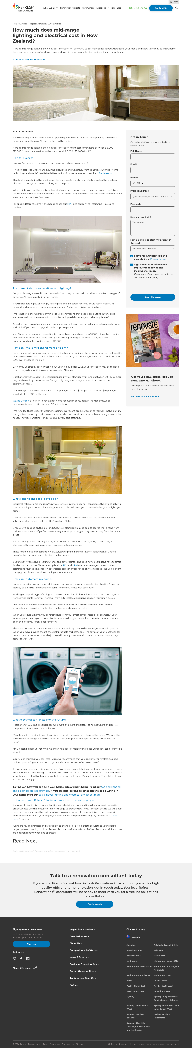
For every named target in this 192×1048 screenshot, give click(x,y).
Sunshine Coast (162, 991)
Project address (139, 191)
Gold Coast (159, 956)
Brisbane (158, 950)
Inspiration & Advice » (82, 929)
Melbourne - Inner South (139, 966)
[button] (50, 8)
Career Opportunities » (83, 971)
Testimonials (88, 8)
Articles (23, 24)
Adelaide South (134, 950)
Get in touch (95, 904)
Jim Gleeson (105, 173)
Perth (129, 980)
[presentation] (150, 286)
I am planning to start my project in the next (150, 241)
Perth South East (135, 991)
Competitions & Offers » (83, 950)
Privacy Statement (51, 1044)
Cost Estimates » (79, 936)
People (111, 8)
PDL (65, 565)
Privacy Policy (157, 259)
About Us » (76, 943)
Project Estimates (37, 24)
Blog (119, 8)
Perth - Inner (160, 980)
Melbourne (132, 961)
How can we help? (140, 217)
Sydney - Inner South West (137, 1007)
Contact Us (161, 8)
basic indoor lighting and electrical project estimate (70, 794)
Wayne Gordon (21, 401)
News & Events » (79, 957)
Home (16, 24)
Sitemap (80, 1044)
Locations (101, 8)
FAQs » (74, 985)
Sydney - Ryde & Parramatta (162, 1016)
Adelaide (131, 945)
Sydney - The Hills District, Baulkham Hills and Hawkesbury (138, 1026)
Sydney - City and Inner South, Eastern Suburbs (166, 998)
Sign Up (31, 944)
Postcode (135, 204)
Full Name (136, 151)
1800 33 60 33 (138, 7)
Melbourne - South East (139, 975)
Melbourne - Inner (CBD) (166, 961)
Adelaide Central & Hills (166, 945)
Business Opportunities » (84, 964)
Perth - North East (136, 986)
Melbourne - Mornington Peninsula (166, 968)
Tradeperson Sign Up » (83, 978)
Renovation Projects (70, 8)
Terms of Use (68, 1044)
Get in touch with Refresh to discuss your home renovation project (54, 800)
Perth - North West (163, 986)
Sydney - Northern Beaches (136, 1016)
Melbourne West (162, 975)
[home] (24, 8)
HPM (70, 204)
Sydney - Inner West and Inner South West (166, 1007)
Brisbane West (134, 956)
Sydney (130, 996)
